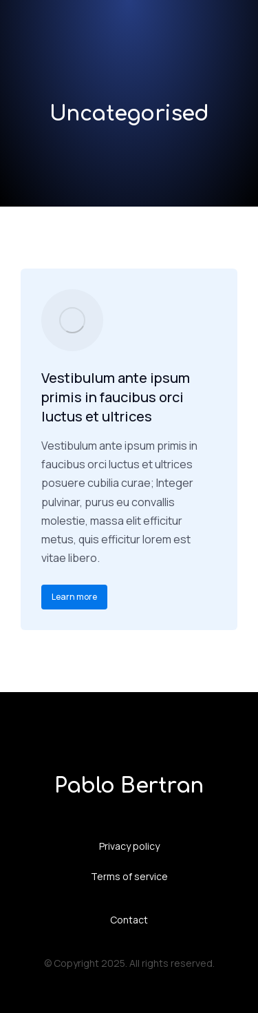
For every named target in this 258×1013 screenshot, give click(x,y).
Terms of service (129, 876)
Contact (129, 919)
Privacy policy (129, 846)
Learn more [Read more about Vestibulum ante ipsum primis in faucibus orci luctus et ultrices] (74, 597)
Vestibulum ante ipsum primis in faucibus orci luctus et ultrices (115, 397)
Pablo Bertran (129, 786)
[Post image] (72, 320)
